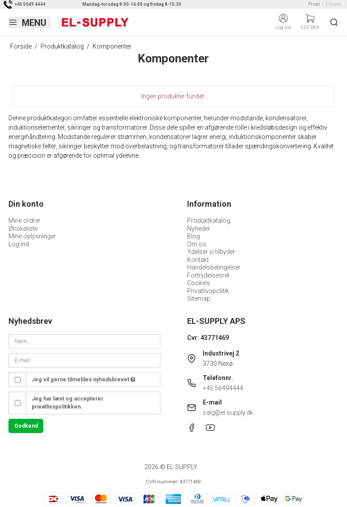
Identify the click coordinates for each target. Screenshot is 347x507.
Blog (193, 236)
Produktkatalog (208, 220)
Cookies (198, 282)
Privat (314, 4)
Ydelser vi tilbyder (211, 251)
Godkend (26, 426)
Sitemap (198, 298)
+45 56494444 (223, 388)
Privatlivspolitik (208, 290)
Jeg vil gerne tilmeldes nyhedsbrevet (83, 379)
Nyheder (198, 228)
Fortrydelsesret (208, 275)
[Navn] (84, 340)
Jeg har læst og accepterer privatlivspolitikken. (67, 403)
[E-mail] (84, 360)
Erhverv (333, 4)
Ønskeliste (22, 228)
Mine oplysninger (32, 236)
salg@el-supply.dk (228, 412)
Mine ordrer (24, 220)
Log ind (18, 244)
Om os (196, 244)
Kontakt (198, 259)
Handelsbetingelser (214, 267)
